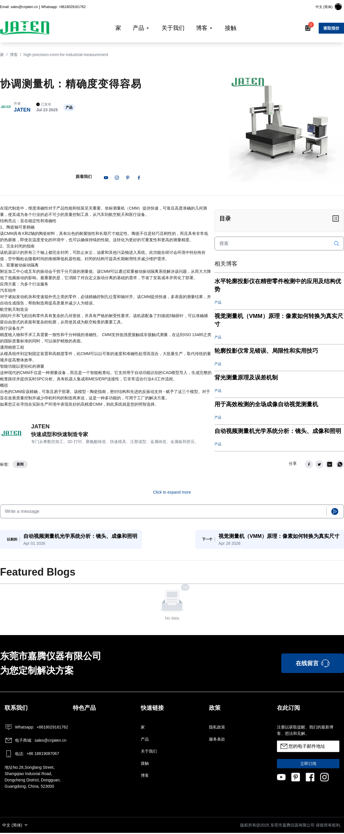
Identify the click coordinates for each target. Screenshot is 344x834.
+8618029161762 (36, 728)
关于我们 (149, 752)
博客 (14, 54)
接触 (145, 764)
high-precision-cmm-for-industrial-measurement (66, 54)
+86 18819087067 (32, 754)
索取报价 (331, 28)
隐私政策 (217, 728)
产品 (145, 740)
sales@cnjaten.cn (35, 741)
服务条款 (217, 740)
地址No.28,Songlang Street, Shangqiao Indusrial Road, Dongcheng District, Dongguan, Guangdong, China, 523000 (33, 778)
